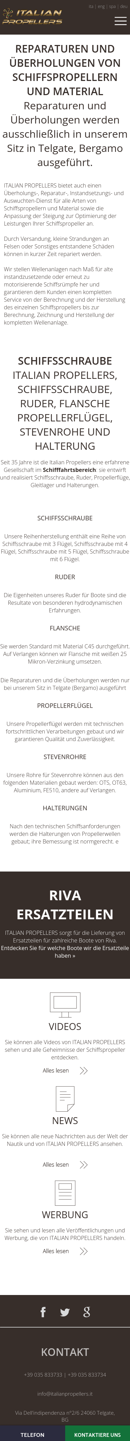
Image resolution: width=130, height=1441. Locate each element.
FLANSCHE (65, 628)
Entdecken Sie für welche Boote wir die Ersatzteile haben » (65, 951)
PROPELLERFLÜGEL (65, 705)
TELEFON (32, 1435)
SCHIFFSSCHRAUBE (65, 518)
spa (112, 6)
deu (124, 6)
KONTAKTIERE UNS (97, 1435)
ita (91, 6)
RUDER (65, 577)
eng (101, 6)
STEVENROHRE (65, 757)
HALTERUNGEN (65, 808)
